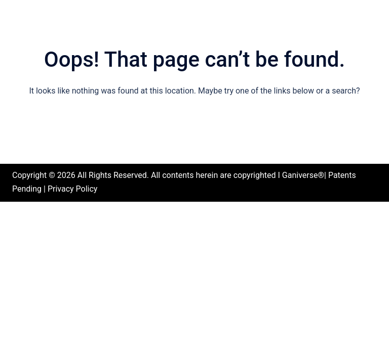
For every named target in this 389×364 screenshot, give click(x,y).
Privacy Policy (73, 189)
